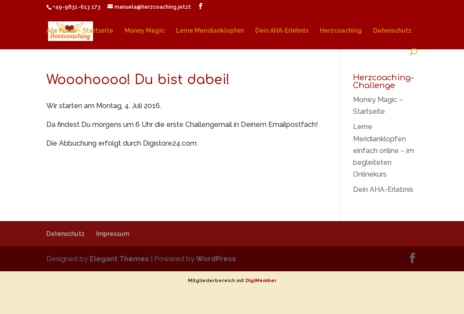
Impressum (112, 233)
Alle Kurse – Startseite (79, 30)
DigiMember (261, 280)
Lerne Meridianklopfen (210, 30)
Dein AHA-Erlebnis (281, 30)
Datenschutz (392, 30)
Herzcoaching (341, 30)
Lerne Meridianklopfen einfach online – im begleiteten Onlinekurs (383, 150)
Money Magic (145, 30)
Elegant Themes (119, 259)
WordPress (216, 259)
